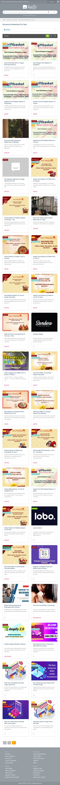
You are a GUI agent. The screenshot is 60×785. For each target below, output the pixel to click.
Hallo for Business (10, 770)
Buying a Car (36, 773)
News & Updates (10, 756)
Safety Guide (37, 756)
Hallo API (35, 760)
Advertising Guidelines (39, 754)
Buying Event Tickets (39, 777)
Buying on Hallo (37, 768)
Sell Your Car (8, 773)
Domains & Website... (30, 15)
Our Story (8, 754)
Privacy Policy (9, 763)
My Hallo (52, 2)
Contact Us (8, 758)
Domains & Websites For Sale (26, 20)
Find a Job (36, 775)
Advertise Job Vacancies (12, 777)
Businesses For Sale (11, 20)
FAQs (34, 763)
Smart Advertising (38, 758)
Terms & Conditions (10, 760)
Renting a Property (38, 770)
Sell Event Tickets (10, 775)
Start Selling (8, 768)
